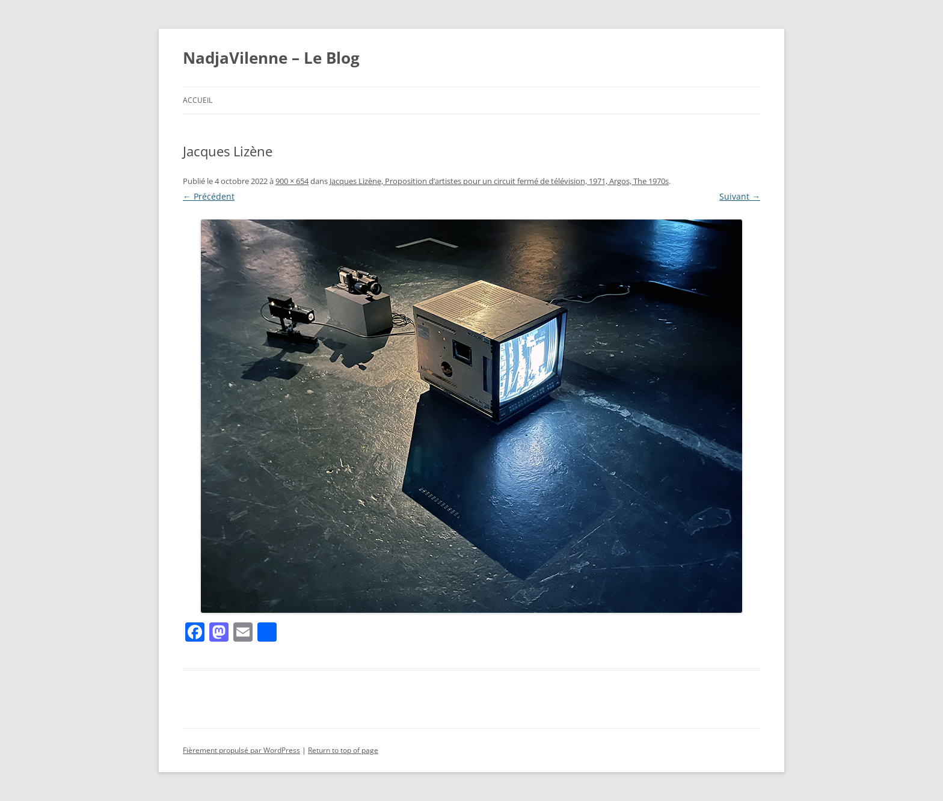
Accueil (197, 100)
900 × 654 (292, 181)
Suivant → (739, 196)
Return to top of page (343, 750)
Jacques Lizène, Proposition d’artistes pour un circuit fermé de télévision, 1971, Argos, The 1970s (499, 181)
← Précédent (209, 196)
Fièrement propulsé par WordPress (241, 750)
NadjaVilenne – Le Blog (271, 58)
